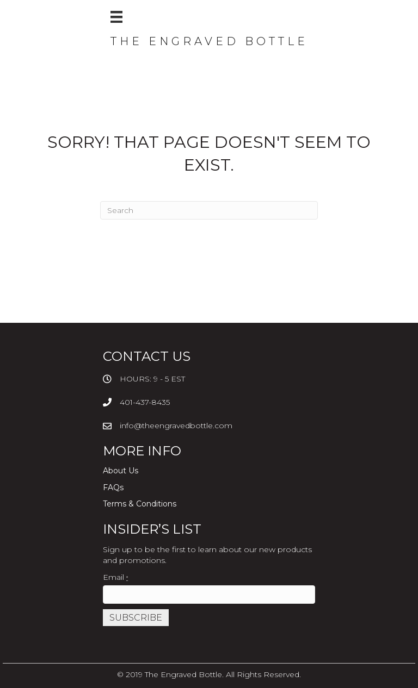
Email (115, 577)
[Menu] (116, 16)
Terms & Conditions (139, 504)
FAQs (113, 487)
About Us (120, 471)
